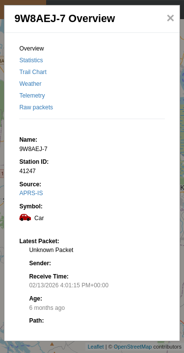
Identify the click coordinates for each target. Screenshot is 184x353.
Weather (30, 83)
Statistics (31, 60)
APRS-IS (31, 193)
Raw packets (36, 107)
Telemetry (32, 95)
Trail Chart (33, 72)
